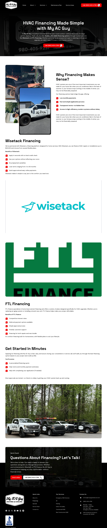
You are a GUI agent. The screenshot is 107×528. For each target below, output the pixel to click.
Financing (35, 500)
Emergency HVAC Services (62, 498)
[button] (33, 5)
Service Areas (36, 506)
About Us (35, 498)
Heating (58, 503)
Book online (16, 477)
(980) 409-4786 (87, 501)
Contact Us (35, 509)
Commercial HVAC (60, 509)
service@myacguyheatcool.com (91, 497)
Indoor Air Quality (60, 506)
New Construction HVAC (62, 512)
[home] (12, 5)
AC (56, 500)
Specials (35, 503)
